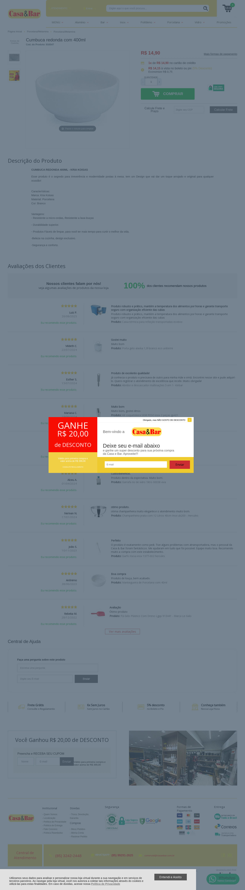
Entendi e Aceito (170, 877)
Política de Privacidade (105, 883)
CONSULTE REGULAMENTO (72, 467)
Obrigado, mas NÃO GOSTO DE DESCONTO (164, 420)
